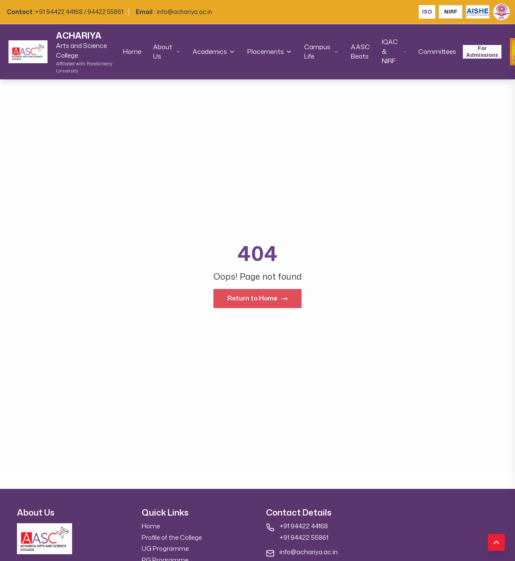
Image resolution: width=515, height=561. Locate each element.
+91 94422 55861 (304, 537)
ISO (427, 11)
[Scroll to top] (496, 542)
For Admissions (482, 52)
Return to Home (257, 298)
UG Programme (165, 548)
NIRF (450, 11)
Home (132, 51)
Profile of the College (172, 537)
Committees (437, 51)
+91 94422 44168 (304, 526)
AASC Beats (360, 51)
